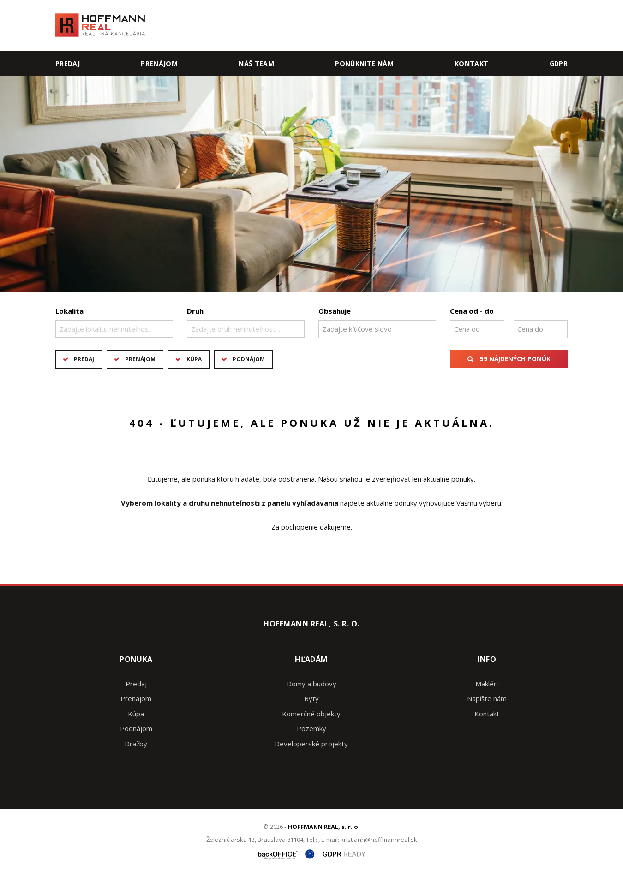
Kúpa (194, 359)
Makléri (486, 683)
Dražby (136, 743)
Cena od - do (472, 311)
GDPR (559, 63)
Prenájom (159, 63)
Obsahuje (334, 311)
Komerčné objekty (311, 713)
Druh (195, 311)
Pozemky (311, 728)
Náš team (256, 63)
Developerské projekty (311, 743)
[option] (311, 184)
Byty (311, 698)
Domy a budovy (311, 683)
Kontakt (472, 63)
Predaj (67, 63)
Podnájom (249, 359)
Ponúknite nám (364, 63)
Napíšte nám (487, 698)
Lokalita (69, 311)
